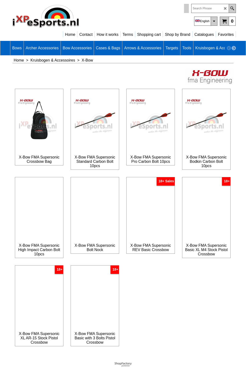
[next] (234, 48)
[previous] (229, 48)
